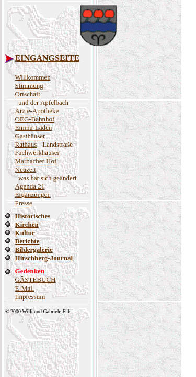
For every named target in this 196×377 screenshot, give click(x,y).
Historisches (33, 216)
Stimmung (29, 86)
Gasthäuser (30, 136)
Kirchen (27, 224)
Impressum (30, 297)
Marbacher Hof (36, 161)
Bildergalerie (34, 249)
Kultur (25, 233)
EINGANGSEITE (47, 57)
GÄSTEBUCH (35, 279)
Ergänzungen (33, 194)
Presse (23, 203)
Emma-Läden (33, 127)
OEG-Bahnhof (35, 119)
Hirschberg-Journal (44, 258)
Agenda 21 (30, 186)
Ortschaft (27, 94)
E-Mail (24, 288)
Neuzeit (25, 169)
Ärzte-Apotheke (37, 111)
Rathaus (26, 144)
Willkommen (33, 77)
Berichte (27, 241)
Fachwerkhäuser (37, 153)
